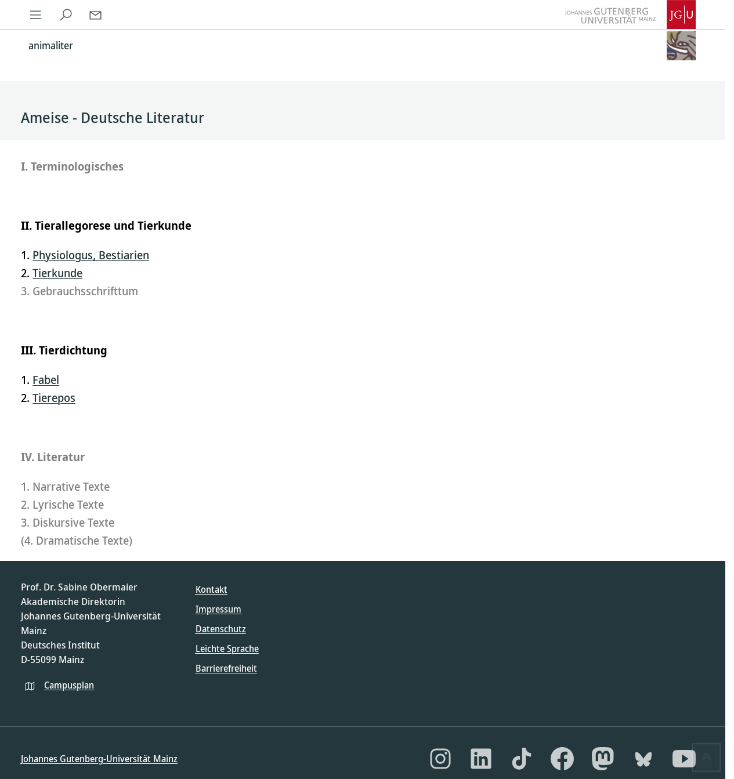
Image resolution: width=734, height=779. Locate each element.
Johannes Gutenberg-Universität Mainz (99, 758)
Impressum (218, 609)
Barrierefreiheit (226, 668)
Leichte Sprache (227, 648)
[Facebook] (562, 758)
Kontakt (211, 589)
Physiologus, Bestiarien (90, 255)
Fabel (45, 379)
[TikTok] (521, 758)
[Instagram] (440, 758)
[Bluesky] (643, 758)
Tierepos (53, 397)
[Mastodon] (602, 758)
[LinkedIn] (481, 758)
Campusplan (69, 685)
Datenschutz (221, 628)
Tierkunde (57, 273)
